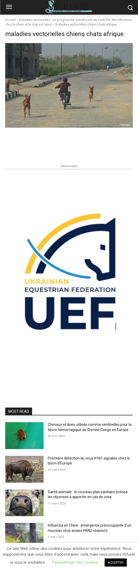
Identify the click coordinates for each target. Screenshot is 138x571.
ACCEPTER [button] (116, 562)
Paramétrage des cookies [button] (75, 562)
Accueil (10, 19)
